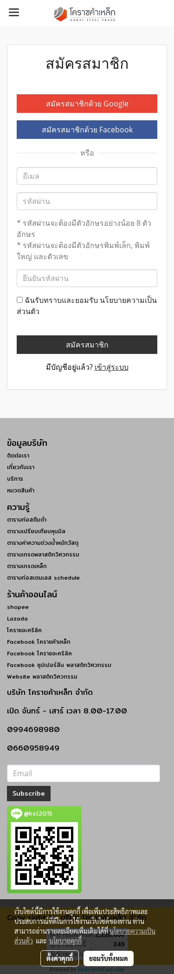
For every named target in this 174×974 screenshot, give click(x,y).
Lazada (17, 618)
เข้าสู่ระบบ (112, 367)
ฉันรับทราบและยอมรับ (87, 305)
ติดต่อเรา (18, 455)
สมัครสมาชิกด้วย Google (87, 103)
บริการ (15, 478)
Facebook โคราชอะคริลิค (39, 653)
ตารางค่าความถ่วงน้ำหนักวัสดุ (42, 542)
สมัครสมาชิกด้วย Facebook (87, 129)
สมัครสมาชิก (87, 345)
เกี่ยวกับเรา (20, 467)
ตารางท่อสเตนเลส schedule (43, 577)
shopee (18, 606)
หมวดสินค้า (20, 490)
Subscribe (29, 793)
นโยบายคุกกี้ (65, 940)
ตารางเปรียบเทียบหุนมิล (36, 531)
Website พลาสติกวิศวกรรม (42, 676)
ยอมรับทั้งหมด (108, 958)
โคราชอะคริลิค (24, 630)
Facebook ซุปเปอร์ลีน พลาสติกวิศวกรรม (59, 664)
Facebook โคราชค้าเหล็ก (39, 641)
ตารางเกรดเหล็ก (27, 566)
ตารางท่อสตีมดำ (26, 519)
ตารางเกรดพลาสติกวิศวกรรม (43, 554)
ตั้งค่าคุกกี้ (59, 958)
